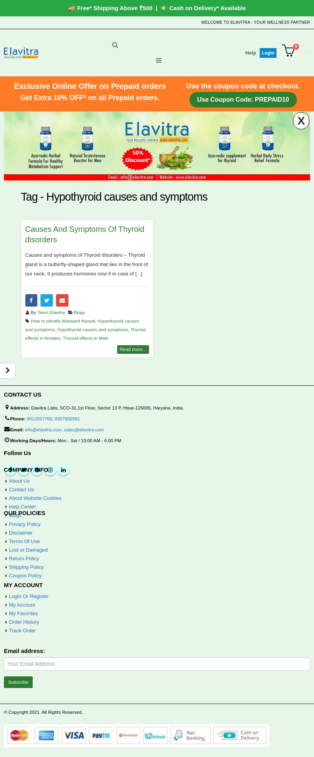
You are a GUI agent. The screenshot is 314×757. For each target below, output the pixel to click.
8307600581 (67, 418)
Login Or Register (29, 596)
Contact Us (21, 489)
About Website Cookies (35, 498)
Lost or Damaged (28, 550)
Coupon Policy (25, 576)
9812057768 (39, 418)
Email (62, 300)
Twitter (46, 300)
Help (251, 53)
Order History (24, 622)
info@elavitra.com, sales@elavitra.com (64, 429)
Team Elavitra (51, 312)
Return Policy (24, 558)
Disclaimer (21, 533)
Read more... (132, 349)
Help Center (22, 507)
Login (268, 53)
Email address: (24, 651)
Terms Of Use (24, 541)
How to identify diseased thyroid (63, 320)
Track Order (22, 630)
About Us (19, 481)
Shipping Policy (26, 567)
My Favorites (23, 613)
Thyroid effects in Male (86, 338)
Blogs (79, 312)
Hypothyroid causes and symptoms (92, 329)
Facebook (31, 300)
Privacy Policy (24, 524)
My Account (22, 605)
